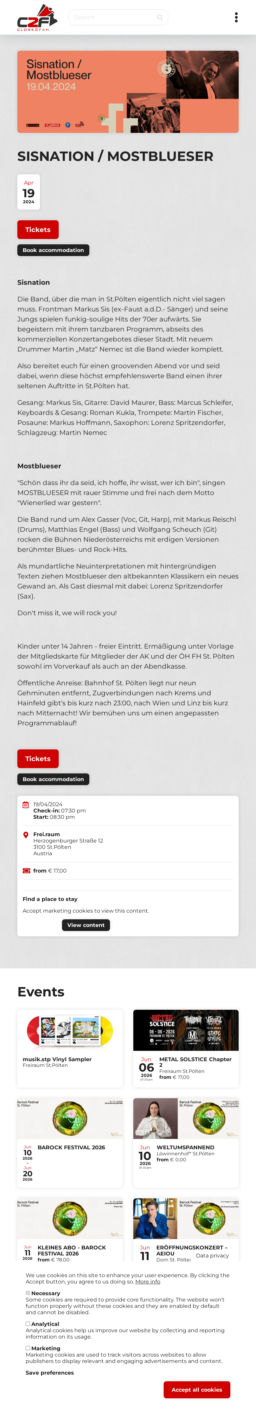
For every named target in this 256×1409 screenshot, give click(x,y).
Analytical (45, 1324)
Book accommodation (53, 250)
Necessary (45, 1293)
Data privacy (212, 1255)
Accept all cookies (197, 1390)
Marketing (45, 1348)
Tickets (38, 230)
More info (147, 1281)
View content (86, 925)
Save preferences (50, 1373)
